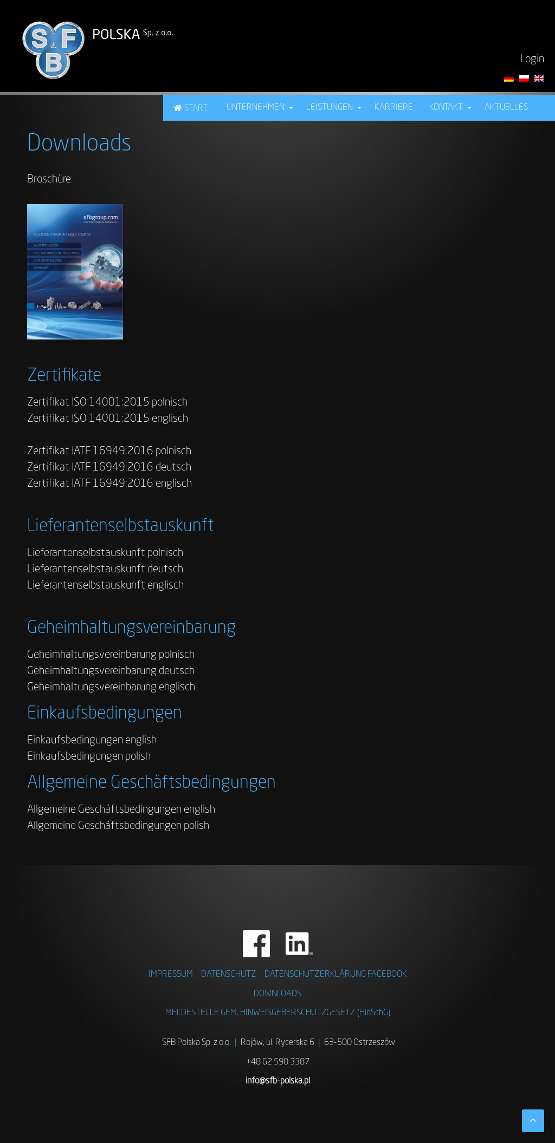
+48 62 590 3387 (277, 1062)
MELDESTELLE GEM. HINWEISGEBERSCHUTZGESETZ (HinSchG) (277, 1013)
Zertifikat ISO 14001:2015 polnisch (107, 402)
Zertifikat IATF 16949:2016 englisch (109, 484)
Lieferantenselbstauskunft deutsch (105, 569)
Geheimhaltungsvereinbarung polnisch (111, 655)
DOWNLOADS (277, 994)
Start (196, 108)
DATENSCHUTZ (228, 974)
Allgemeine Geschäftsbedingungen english (121, 810)
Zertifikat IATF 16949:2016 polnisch (109, 451)
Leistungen (329, 107)
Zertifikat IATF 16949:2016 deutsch (109, 467)
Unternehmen (256, 107)
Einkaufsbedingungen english (92, 740)
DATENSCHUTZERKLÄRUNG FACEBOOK (335, 974)
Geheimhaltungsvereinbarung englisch (111, 687)
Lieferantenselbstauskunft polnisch (105, 553)
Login (532, 59)
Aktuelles (506, 107)
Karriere (394, 107)
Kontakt (446, 107)
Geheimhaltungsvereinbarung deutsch (111, 671)
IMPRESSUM (171, 974)
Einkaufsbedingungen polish (89, 757)
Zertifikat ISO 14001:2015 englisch (107, 419)
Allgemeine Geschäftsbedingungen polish (118, 826)
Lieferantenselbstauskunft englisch (105, 585)
